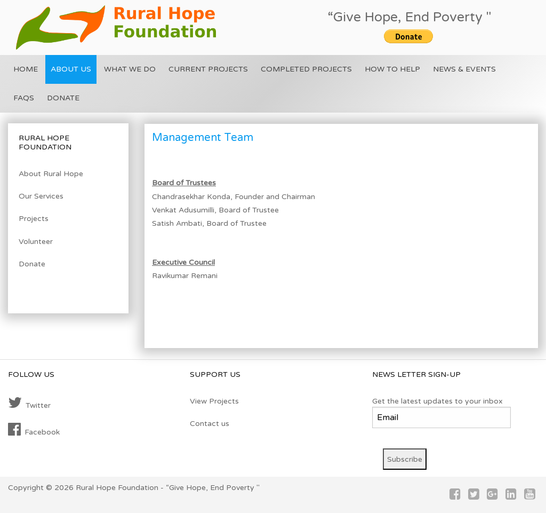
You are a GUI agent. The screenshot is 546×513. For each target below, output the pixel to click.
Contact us (209, 423)
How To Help (392, 69)
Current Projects (208, 69)
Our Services (41, 196)
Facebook (34, 429)
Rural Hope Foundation (117, 487)
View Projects (214, 401)
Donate (63, 97)
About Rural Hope (51, 173)
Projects (34, 218)
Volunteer (36, 241)
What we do (130, 69)
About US (71, 69)
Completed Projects (306, 69)
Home (25, 69)
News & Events (464, 69)
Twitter (29, 403)
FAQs (23, 97)
